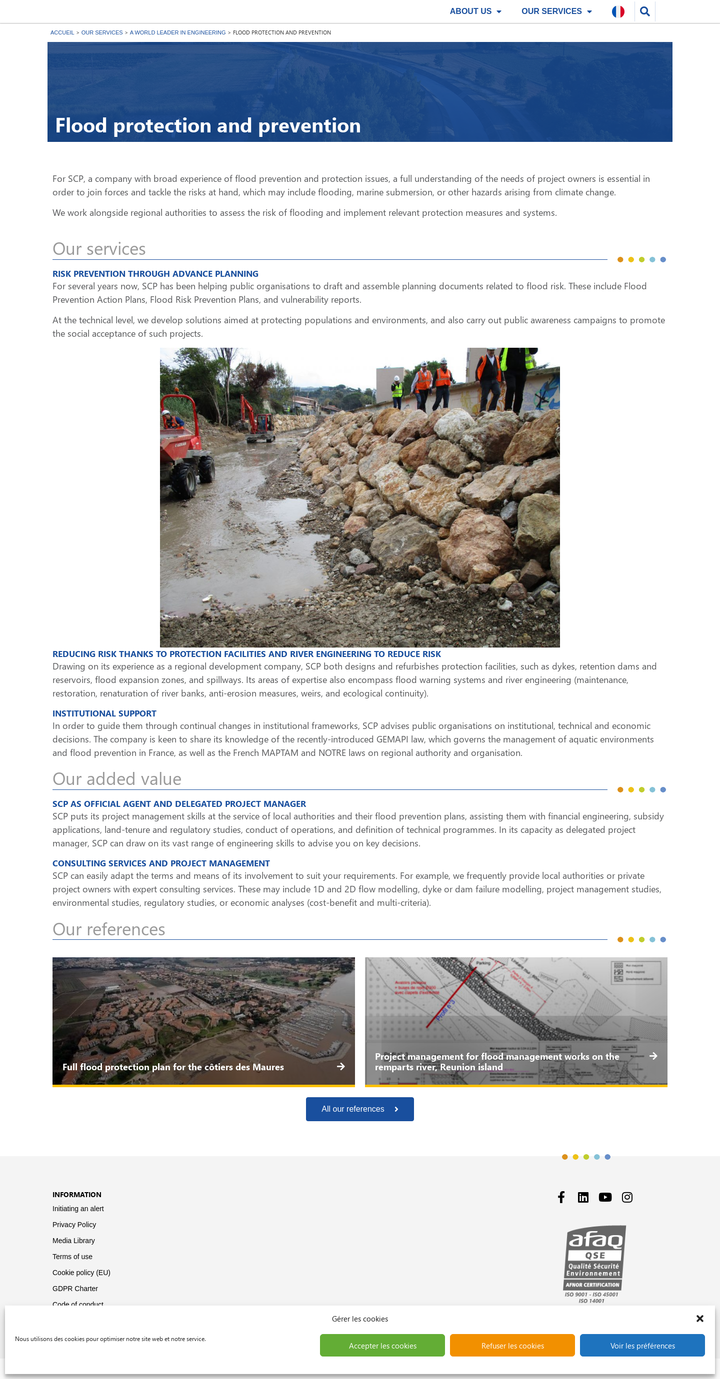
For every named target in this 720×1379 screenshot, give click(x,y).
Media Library (73, 1261)
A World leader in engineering (178, 53)
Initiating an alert (78, 1229)
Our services (557, 21)
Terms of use (72, 1277)
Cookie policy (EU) (81, 1293)
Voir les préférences (642, 1346)
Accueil (62, 53)
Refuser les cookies (513, 1346)
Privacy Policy (74, 1245)
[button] (700, 1319)
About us (476, 21)
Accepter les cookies (382, 1346)
